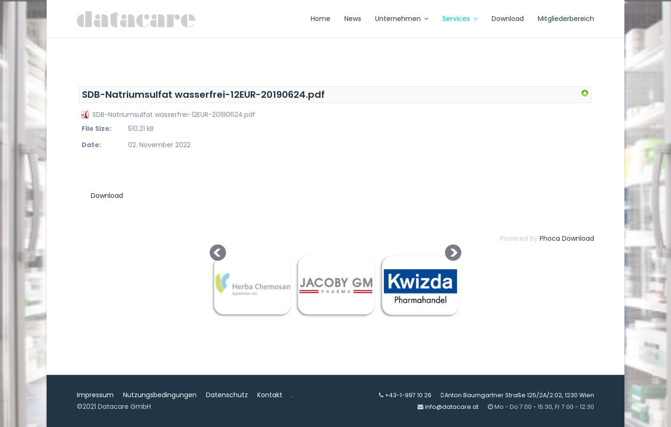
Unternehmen (398, 18)
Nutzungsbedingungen (160, 395)
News (352, 18)
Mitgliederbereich (566, 18)
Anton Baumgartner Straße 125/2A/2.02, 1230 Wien (519, 395)
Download (508, 18)
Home (320, 18)
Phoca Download (567, 238)
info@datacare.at (452, 407)
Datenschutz (227, 395)
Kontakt (269, 395)
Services (456, 18)
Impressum (95, 395)
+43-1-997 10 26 (408, 395)
